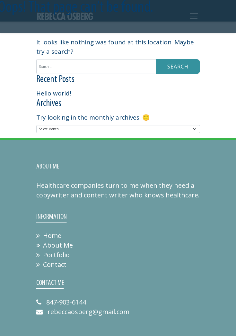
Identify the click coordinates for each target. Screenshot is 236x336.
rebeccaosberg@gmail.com (82, 311)
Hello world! (53, 93)
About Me (54, 245)
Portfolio (53, 254)
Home (48, 235)
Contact (51, 264)
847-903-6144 (61, 302)
